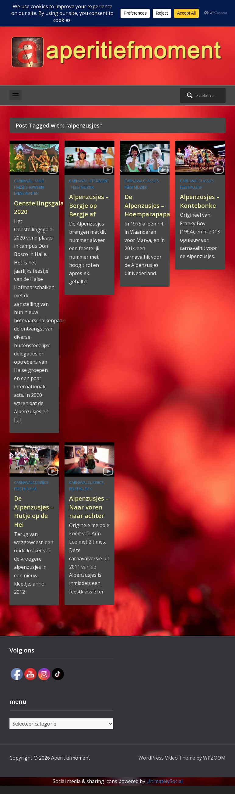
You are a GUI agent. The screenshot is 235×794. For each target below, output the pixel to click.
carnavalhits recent (89, 181)
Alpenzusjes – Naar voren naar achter (88, 511)
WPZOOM (214, 766)
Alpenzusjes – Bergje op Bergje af (88, 205)
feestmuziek (82, 187)
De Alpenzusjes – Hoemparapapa (150, 209)
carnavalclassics (142, 181)
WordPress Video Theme (167, 766)
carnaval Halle (29, 181)
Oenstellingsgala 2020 (41, 207)
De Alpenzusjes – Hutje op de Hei (33, 511)
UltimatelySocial (164, 789)
